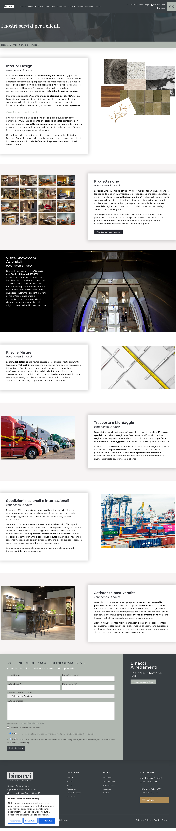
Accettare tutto (47, 821)
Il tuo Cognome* (88, 680)
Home (4, 48)
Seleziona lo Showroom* (61, 698)
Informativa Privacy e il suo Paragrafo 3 (31, 726)
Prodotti (70, 785)
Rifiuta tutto (30, 821)
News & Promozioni (74, 796)
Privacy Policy (143, 823)
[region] (32, 810)
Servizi (13, 48)
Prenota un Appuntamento (149, 803)
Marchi (69, 788)
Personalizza (15, 821)
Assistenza (107, 792)
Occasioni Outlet (109, 788)
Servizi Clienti (108, 781)
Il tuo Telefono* (88, 689)
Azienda (70, 781)
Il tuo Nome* (33, 680)
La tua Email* (33, 689)
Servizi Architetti (109, 785)
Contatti (106, 796)
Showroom (71, 800)
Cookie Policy (161, 823)
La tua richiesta (61, 713)
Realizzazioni (71, 792)
